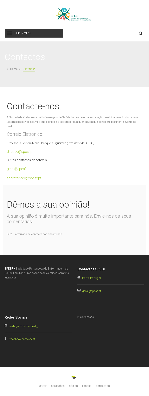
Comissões (58, 386)
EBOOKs (86, 386)
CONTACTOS (103, 386)
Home (14, 69)
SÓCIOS (73, 386)
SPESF (43, 386)
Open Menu (23, 33)
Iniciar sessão (85, 317)
